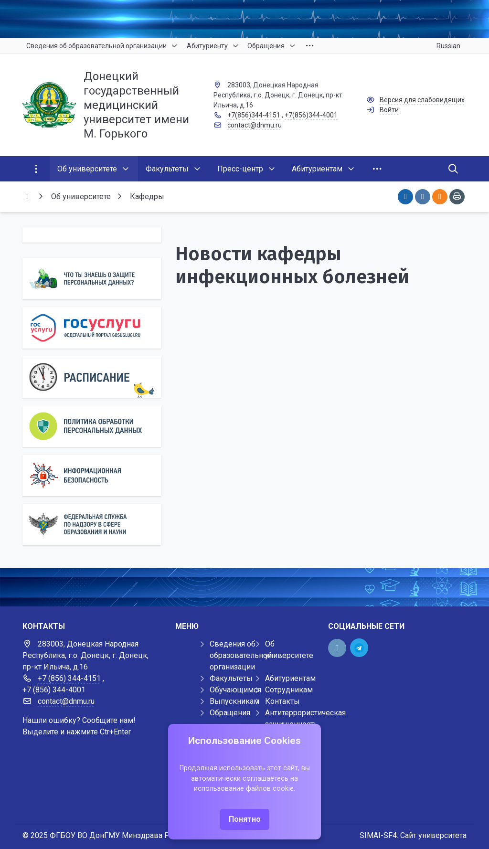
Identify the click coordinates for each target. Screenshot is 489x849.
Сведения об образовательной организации (241, 655)
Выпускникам (234, 701)
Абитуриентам (290, 678)
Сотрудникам (289, 689)
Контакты (282, 701)
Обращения (230, 712)
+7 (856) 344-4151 (69, 678)
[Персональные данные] (91, 278)
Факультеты (231, 678)
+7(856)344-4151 (253, 115)
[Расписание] (91, 377)
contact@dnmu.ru (254, 125)
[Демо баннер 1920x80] (244, 587)
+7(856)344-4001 (311, 115)
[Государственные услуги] (91, 328)
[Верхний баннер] (244, 19)
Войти (389, 110)
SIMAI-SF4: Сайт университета (413, 835)
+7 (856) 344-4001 (53, 689)
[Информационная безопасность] (91, 475)
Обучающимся (235, 689)
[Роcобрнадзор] (91, 524)
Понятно (245, 819)
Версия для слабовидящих (422, 100)
